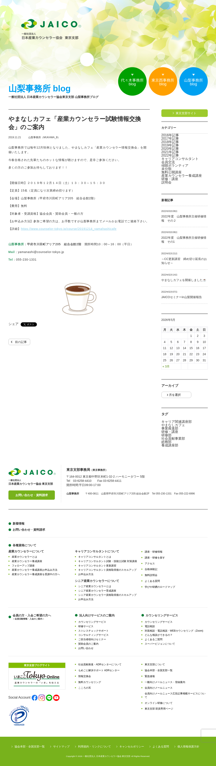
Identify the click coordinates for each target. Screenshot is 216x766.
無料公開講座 (171, 172)
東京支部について (155, 664)
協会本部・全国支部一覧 (159, 670)
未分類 (166, 169)
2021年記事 (170, 152)
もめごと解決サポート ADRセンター (99, 670)
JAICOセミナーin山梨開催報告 (181, 297)
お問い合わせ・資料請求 (31, 495)
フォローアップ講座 (23, 565)
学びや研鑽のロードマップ (160, 586)
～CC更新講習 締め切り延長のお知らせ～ (184, 261)
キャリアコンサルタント (179, 159)
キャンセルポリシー (131, 746)
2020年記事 (170, 148)
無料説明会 (151, 575)
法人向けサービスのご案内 (97, 615)
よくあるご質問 (153, 639)
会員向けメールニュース (159, 687)
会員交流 (168, 162)
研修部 (166, 435)
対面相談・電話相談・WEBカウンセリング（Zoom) (174, 630)
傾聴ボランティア (174, 165)
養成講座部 (169, 445)
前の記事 (21, 342)
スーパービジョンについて (160, 643)
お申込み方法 (85, 574)
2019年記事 (170, 145)
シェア (13, 324)
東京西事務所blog (162, 82)
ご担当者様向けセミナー (92, 639)
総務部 (166, 442)
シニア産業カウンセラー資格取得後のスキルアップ (107, 594)
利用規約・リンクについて (94, 746)
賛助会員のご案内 (88, 643)
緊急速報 (150, 676)
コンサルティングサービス (93, 634)
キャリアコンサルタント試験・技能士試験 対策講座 (107, 561)
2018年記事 (170, 142)
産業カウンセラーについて (26, 551)
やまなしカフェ (173, 425)
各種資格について (24, 545)
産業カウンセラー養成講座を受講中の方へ (36, 574)
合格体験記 (151, 569)
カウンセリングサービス (92, 621)
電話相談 (150, 626)
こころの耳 (84, 687)
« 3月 (166, 366)
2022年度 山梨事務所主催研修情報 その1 (183, 240)
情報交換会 (84, 676)
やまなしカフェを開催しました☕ (183, 280)
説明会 (166, 182)
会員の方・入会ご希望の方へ (32, 617)
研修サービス (85, 626)
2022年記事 (170, 155)
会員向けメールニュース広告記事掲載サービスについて (175, 695)
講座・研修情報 (153, 551)
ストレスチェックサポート (93, 630)
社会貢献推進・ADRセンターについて (100, 664)
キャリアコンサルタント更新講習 (97, 565)
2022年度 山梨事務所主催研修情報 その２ (183, 218)
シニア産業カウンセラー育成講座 (97, 590)
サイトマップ (61, 746)
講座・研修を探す (155, 557)
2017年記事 (170, 138)
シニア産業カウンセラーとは (94, 586)
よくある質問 (152, 581)
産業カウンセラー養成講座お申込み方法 (34, 569)
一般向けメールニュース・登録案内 (165, 682)
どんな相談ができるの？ (159, 634)
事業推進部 (169, 428)
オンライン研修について (159, 703)
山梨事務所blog (193, 82)
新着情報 (18, 523)
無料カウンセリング (89, 682)
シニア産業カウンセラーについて (97, 580)
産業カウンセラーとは (24, 556)
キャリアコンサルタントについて (97, 551)
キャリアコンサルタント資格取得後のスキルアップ (107, 569)
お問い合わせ (85, 648)
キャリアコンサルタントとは (94, 556)
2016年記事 (170, 135)
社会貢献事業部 (173, 438)
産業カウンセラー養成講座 (181, 175)
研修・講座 (169, 179)
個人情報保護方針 (188, 746)
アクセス (150, 563)
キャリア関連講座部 (176, 421)
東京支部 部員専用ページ (159, 708)
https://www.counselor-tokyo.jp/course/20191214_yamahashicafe (69, 228)
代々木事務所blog (132, 82)
